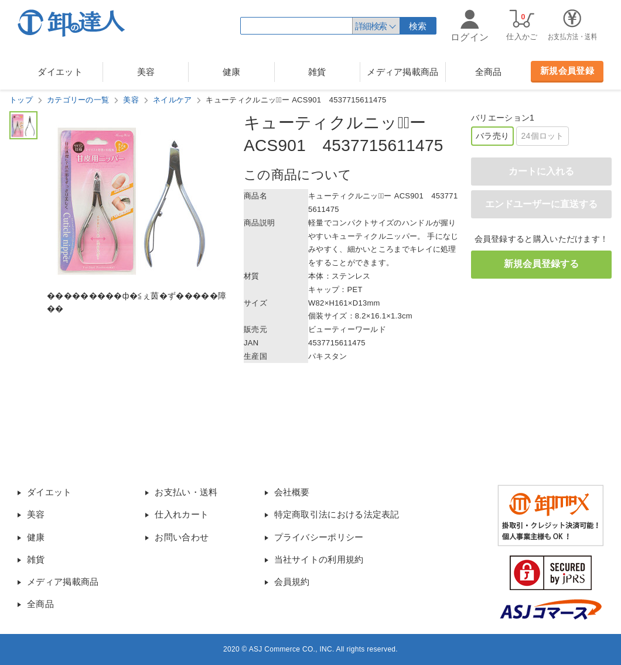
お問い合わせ (182, 537)
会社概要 (292, 492)
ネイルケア (172, 99)
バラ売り (492, 135)
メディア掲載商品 (402, 72)
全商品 (488, 72)
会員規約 (292, 582)
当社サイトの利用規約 (319, 559)
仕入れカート (182, 514)
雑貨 (317, 72)
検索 (418, 26)
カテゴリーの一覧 (78, 99)
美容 (146, 72)
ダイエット (60, 72)
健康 (232, 72)
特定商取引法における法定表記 (337, 514)
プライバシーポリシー (319, 537)
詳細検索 (371, 26)
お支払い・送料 (186, 492)
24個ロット (542, 135)
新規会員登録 (567, 71)
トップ (21, 99)
